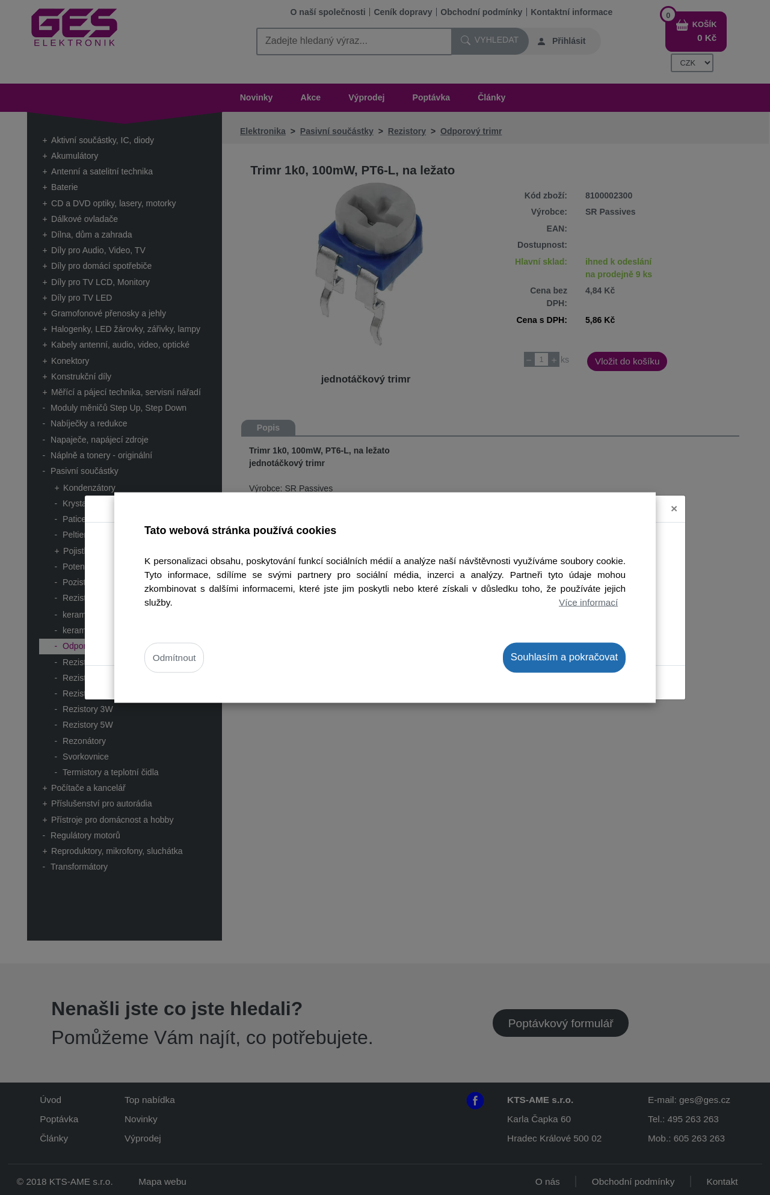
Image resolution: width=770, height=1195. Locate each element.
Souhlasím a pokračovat (564, 657)
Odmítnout (174, 658)
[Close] (674, 495)
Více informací (588, 602)
